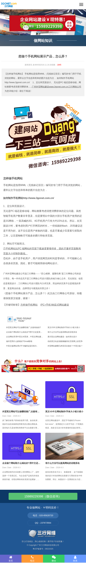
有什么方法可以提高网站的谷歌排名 (62, 332)
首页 (11, 558)
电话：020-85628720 (43, 515)
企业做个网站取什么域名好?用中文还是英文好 (21, 463)
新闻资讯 (28, 65)
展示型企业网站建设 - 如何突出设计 (62, 337)
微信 (53, 558)
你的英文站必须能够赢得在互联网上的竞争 (65, 341)
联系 (75, 558)
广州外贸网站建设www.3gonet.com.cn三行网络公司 (56, 86)
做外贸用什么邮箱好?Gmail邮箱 (19, 341)
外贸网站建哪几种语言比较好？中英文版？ (65, 346)
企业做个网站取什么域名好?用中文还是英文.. (24, 332)
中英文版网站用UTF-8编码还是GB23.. (21, 346)
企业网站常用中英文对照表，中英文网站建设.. (25, 337)
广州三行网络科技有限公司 (48, 545)
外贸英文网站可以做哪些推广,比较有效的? (23, 327)
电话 (32, 558)
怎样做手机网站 (13, 178)
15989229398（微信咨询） (43, 496)
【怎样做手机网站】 (14, 74)
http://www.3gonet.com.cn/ (38, 198)
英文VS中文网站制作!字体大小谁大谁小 (64, 327)
